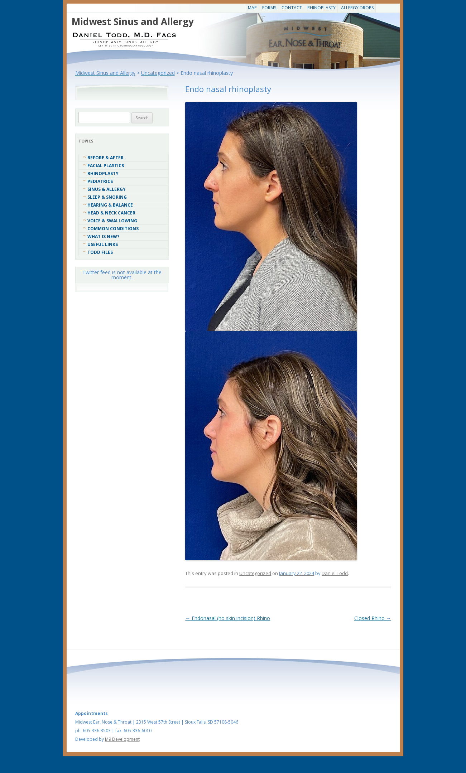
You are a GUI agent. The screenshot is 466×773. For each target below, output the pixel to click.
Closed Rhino (372, 618)
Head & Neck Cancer (111, 213)
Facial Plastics (105, 166)
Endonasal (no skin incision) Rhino (227, 618)
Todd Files (100, 252)
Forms (269, 8)
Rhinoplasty (321, 8)
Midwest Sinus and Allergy (133, 21)
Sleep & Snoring (107, 197)
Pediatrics (100, 181)
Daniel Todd (335, 573)
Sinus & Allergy (106, 189)
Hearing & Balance (110, 205)
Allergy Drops (357, 8)
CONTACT (292, 8)
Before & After (105, 158)
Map (252, 8)
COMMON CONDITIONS (113, 229)
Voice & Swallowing (112, 221)
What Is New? (103, 236)
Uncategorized (255, 573)
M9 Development (122, 739)
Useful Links (102, 244)
